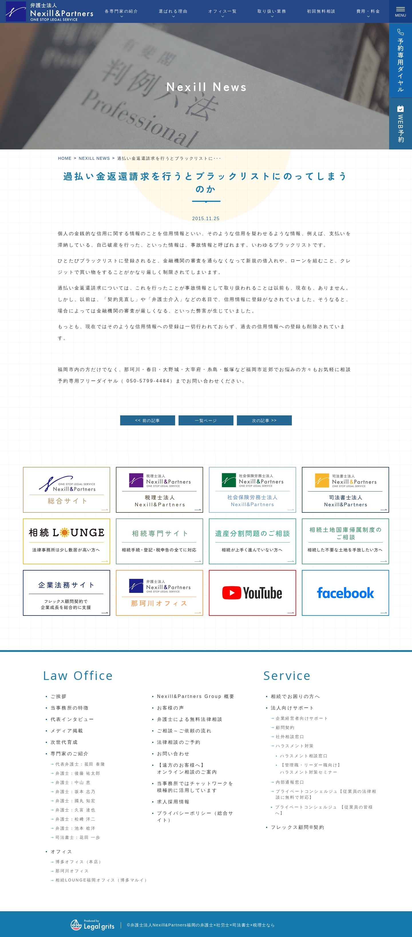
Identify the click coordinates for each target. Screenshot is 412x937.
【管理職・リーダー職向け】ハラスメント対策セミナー (311, 768)
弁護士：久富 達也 (76, 810)
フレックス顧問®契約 (298, 827)
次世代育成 (64, 742)
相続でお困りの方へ (295, 696)
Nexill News (94, 158)
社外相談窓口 (290, 736)
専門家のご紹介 (70, 753)
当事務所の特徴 (70, 707)
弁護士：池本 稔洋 (76, 828)
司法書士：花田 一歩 (78, 837)
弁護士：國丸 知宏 (76, 800)
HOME (65, 158)
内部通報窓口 (290, 782)
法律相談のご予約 (179, 742)
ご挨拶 (59, 696)
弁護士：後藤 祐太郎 (78, 773)
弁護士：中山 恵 (73, 782)
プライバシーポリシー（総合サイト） (195, 816)
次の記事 (264, 420)
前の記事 (147, 420)
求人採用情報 (173, 801)
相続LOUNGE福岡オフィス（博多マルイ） (102, 880)
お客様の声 (171, 707)
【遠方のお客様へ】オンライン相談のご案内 (187, 768)
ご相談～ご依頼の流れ (184, 730)
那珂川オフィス (72, 871)
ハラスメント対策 (295, 745)
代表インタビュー (73, 719)
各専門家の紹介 (121, 11)
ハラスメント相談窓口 (304, 755)
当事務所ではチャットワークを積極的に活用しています (195, 787)
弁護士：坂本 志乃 (76, 791)
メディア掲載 (67, 730)
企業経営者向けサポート (302, 718)
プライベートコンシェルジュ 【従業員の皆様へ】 (324, 810)
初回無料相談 (321, 11)
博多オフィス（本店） (80, 861)
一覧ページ (206, 420)
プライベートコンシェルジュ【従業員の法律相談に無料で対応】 (326, 794)
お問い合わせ (173, 753)
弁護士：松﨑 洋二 (76, 819)
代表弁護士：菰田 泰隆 (81, 764)
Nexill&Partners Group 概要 (196, 696)
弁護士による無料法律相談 (190, 719)
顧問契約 (285, 727)
